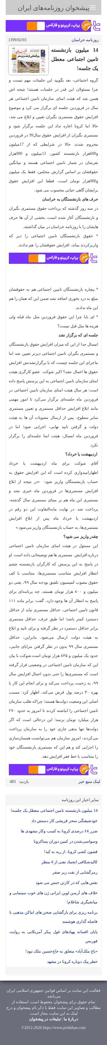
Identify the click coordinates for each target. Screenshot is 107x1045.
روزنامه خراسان (85, 40)
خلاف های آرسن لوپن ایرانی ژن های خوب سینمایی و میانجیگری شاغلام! (53, 897)
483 (13, 781)
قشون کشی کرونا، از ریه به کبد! (71, 852)
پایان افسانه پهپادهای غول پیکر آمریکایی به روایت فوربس (53, 936)
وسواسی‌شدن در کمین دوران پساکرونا (66, 841)
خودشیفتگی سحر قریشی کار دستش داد (64, 821)
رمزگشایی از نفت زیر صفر (75, 872)
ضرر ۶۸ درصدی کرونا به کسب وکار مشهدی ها (59, 831)
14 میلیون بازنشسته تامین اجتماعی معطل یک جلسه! (54, 810)
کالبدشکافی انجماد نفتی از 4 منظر (69, 862)
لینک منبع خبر (89, 781)
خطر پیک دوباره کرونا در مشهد (72, 961)
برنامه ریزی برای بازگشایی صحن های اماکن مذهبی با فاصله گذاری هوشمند (53, 917)
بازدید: (24, 781)
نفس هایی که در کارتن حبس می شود (67, 882)
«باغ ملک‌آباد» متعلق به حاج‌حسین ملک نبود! (61, 951)
